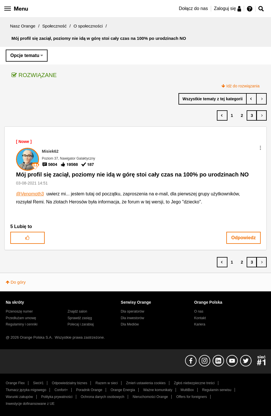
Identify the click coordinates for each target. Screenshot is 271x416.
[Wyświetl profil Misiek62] (50, 151)
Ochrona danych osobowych (102, 397)
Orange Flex (15, 383)
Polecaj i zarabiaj (81, 324)
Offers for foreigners (191, 397)
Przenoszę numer (19, 311)
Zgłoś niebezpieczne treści (194, 383)
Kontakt (200, 318)
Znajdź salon (77, 311)
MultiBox (187, 390)
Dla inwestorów (132, 318)
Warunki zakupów (19, 397)
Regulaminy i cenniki (22, 324)
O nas (198, 311)
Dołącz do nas (193, 8)
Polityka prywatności (56, 397)
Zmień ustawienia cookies (146, 383)
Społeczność (54, 25)
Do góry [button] (18, 282)
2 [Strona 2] (242, 115)
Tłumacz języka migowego (26, 390)
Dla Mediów (130, 324)
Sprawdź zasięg (80, 318)
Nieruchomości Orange (150, 397)
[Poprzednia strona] (222, 115)
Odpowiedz (243, 237)
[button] (260, 147)
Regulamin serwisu (216, 390)
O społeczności (88, 25)
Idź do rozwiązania (243, 86)
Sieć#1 (38, 383)
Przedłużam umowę (21, 318)
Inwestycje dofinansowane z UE (30, 404)
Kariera (199, 324)
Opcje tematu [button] (24, 55)
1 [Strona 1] (232, 115)
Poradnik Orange (89, 390)
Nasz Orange (22, 25)
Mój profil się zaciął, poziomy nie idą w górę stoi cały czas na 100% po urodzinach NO (132, 174)
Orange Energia (123, 390)
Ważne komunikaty (157, 390)
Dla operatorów (132, 311)
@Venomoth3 (30, 193)
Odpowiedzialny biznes (69, 383)
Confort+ (61, 390)
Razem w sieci (106, 383)
